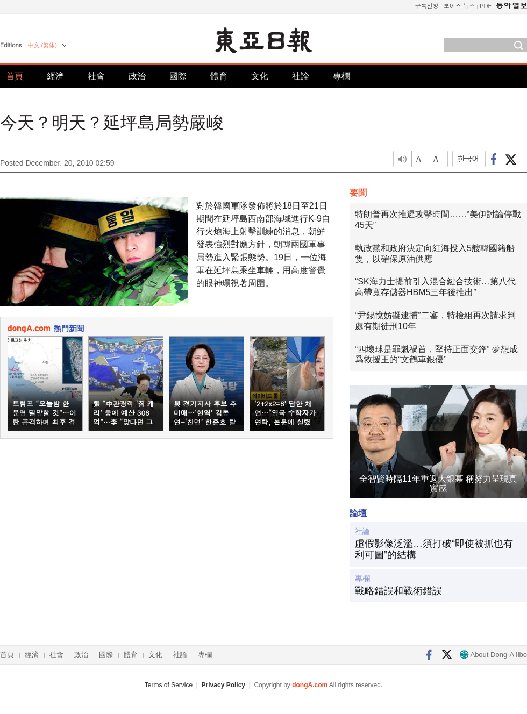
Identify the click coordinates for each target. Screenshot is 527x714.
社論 (300, 76)
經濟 (55, 76)
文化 (259, 76)
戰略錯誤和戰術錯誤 (398, 591)
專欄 (341, 76)
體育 (218, 76)
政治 (137, 76)
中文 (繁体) (42, 45)
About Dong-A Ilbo (493, 655)
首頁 (14, 76)
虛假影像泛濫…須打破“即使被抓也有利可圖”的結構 (434, 549)
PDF (486, 6)
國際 (178, 76)
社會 (96, 76)
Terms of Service (169, 685)
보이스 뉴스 (459, 6)
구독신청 (427, 6)
